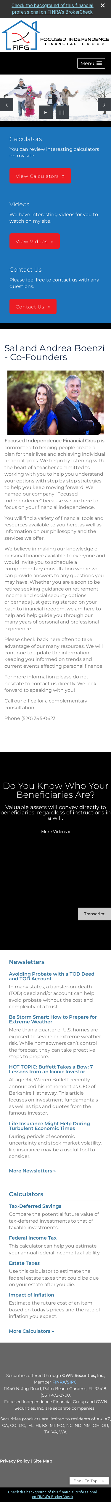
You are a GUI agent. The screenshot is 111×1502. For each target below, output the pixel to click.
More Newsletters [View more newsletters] (32, 1171)
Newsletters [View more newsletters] (26, 962)
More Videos (55, 832)
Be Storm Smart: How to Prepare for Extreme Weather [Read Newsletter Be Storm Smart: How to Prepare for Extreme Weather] (53, 1019)
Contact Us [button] (30, 307)
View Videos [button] (32, 241)
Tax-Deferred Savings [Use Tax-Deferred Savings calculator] (35, 1206)
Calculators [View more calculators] (26, 1194)
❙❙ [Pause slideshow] (62, 112)
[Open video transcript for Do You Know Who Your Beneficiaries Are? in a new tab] (94, 914)
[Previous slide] (6, 104)
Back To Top (89, 1481)
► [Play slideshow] (46, 112)
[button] (91, 63)
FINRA (58, 1382)
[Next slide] (104, 104)
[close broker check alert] (102, 5)
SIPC (72, 1382)
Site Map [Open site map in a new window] (42, 1461)
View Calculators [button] (37, 176)
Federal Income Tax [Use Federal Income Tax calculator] (33, 1238)
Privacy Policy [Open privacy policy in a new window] (15, 1461)
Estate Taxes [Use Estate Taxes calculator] (24, 1263)
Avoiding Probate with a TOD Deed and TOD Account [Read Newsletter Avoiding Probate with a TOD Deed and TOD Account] (51, 976)
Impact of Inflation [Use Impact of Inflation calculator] (31, 1295)
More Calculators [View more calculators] (31, 1331)
